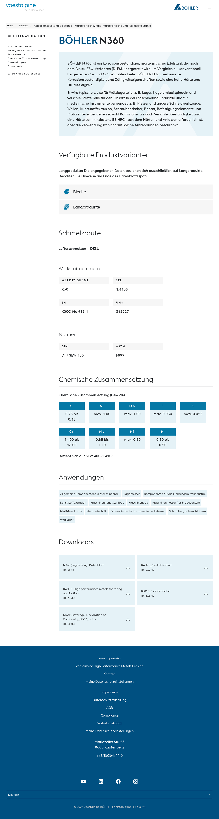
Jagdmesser (132, 494)
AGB (109, 708)
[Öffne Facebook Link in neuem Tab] (118, 781)
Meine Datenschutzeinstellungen (110, 681)
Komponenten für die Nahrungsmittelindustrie (175, 494)
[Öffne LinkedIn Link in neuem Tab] (101, 781)
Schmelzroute (15, 61)
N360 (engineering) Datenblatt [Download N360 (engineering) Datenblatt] (83, 565)
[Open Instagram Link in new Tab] (135, 781)
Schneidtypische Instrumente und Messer (138, 511)
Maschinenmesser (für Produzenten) (176, 502)
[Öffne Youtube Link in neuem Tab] (83, 781)
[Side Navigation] (209, 7)
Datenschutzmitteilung (109, 700)
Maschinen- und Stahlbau (107, 502)
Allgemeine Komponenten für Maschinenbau (89, 494)
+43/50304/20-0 (109, 755)
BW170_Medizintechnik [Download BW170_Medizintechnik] (156, 565)
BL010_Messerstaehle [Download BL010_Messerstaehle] (155, 591)
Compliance (109, 715)
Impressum (109, 692)
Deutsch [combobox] (13, 794)
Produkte (27, 25)
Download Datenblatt (22, 91)
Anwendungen (15, 73)
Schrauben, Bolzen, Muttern (187, 511)
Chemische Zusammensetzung (26, 67)
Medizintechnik (96, 511)
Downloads (13, 79)
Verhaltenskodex (109, 723)
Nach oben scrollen (19, 50)
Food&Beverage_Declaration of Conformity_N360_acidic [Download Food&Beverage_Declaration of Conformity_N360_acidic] (84, 617)
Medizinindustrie (71, 511)
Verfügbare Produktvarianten (25, 56)
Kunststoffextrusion (73, 502)
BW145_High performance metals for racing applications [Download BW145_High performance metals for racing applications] (92, 591)
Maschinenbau (138, 502)
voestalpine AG (109, 658)
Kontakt (110, 674)
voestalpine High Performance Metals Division (109, 666)
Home (11, 25)
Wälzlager (66, 520)
